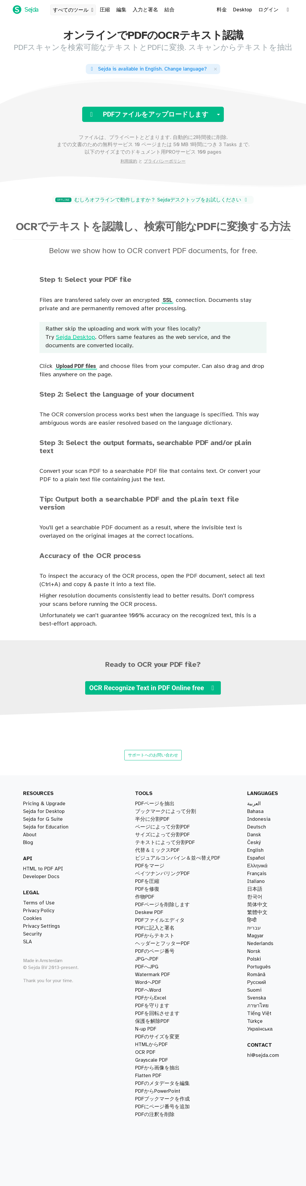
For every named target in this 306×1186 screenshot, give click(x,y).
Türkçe (255, 1021)
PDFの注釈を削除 (155, 1114)
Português (259, 967)
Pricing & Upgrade (44, 803)
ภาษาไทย (258, 1005)
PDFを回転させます (157, 1013)
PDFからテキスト (155, 936)
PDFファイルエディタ (160, 920)
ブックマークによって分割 (165, 811)
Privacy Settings (41, 926)
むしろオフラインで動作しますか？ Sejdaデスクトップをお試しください (152, 200)
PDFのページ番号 (155, 951)
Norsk (253, 951)
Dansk (254, 834)
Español (256, 858)
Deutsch (256, 827)
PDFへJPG (146, 967)
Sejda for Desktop (44, 811)
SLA (27, 941)
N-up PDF (145, 1029)
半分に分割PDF (152, 819)
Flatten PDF (148, 1075)
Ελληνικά (257, 866)
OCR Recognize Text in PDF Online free (153, 688)
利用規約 (128, 161)
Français (257, 873)
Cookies (32, 918)
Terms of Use (39, 903)
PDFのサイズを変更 (157, 1037)
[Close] (215, 69)
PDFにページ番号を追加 (162, 1106)
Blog (28, 842)
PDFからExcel (150, 998)
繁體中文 (257, 912)
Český (254, 842)
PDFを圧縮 (147, 881)
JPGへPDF (146, 959)
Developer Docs (41, 876)
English (255, 850)
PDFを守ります (152, 1005)
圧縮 (105, 10)
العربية (254, 803)
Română (256, 974)
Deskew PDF (149, 912)
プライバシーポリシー (165, 161)
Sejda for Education (45, 827)
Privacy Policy (38, 910)
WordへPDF (148, 982)
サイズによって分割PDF (162, 834)
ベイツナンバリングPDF (162, 873)
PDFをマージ (149, 866)
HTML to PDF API (43, 869)
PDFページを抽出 (155, 803)
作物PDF (144, 897)
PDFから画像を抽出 (157, 1068)
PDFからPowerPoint (157, 1091)
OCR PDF (145, 1052)
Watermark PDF (152, 974)
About (29, 834)
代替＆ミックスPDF (157, 850)
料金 (222, 10)
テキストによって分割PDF (165, 842)
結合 (169, 10)
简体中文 (257, 904)
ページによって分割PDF (162, 827)
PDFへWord (148, 990)
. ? (148, 69)
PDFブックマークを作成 (162, 1099)
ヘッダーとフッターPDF (162, 943)
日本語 (254, 889)
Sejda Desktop (75, 337)
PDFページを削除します (162, 904)
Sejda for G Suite (43, 819)
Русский (256, 982)
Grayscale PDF (151, 1060)
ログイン (268, 10)
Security (32, 934)
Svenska (256, 998)
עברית (254, 928)
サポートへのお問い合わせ (153, 755)
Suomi (254, 990)
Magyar (255, 936)
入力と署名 (145, 10)
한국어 (254, 897)
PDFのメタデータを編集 (162, 1083)
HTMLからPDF (151, 1044)
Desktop (242, 10)
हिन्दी (251, 920)
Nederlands (260, 943)
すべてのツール (74, 10)
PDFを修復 (147, 889)
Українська (260, 1029)
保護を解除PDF (152, 1021)
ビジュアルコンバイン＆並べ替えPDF (177, 858)
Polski (254, 959)
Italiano (256, 881)
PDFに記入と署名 (155, 928)
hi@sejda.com (263, 1055)
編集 (121, 10)
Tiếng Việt (259, 1013)
